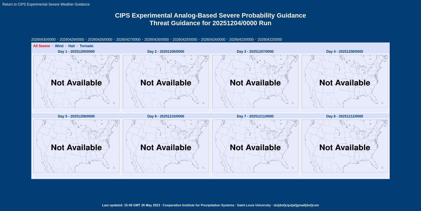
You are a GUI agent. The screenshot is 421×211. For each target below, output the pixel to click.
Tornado (87, 46)
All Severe (41, 46)
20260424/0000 (213, 40)
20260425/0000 (185, 40)
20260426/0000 (156, 40)
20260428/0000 (100, 40)
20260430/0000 (43, 40)
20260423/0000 (241, 40)
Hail (71, 46)
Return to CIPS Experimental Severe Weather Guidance (46, 4)
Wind (59, 46)
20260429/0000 (72, 40)
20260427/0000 (128, 40)
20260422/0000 (270, 40)
